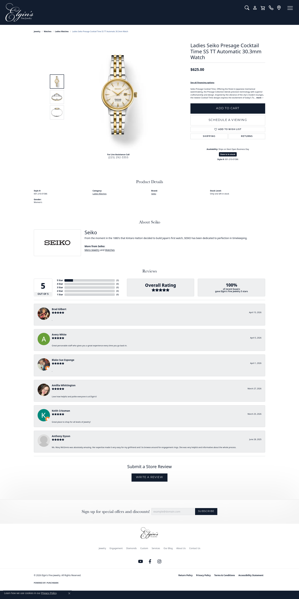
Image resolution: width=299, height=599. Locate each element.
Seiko (153, 193)
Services (156, 548)
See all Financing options (202, 82)
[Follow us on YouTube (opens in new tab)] (140, 561)
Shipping (209, 136)
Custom (144, 548)
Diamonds (131, 548)
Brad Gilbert (59, 309)
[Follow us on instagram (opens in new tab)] (159, 561)
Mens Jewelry (92, 250)
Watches (47, 31)
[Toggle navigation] (290, 8)
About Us (181, 548)
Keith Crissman (61, 410)
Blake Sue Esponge (63, 360)
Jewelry (102, 548)
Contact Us (194, 548)
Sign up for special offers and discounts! (116, 511)
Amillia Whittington (63, 385)
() (117, 280)
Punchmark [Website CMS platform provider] (53, 583)
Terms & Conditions (224, 575)
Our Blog (168, 548)
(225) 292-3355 (118, 157)
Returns (247, 136)
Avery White (59, 334)
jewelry (37, 31)
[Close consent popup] (69, 593)
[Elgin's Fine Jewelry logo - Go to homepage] (122, 12)
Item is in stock (227, 154)
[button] (247, 7)
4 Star (60, 283)
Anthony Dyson (61, 436)
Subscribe (206, 511)
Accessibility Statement (250, 575)
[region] (119, 97)
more (259, 97)
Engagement (116, 548)
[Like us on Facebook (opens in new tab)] (150, 561)
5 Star (60, 280)
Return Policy (186, 575)
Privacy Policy (203, 575)
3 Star (60, 287)
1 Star (60, 294)
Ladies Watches (62, 31)
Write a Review (149, 477)
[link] (271, 7)
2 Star (60, 290)
